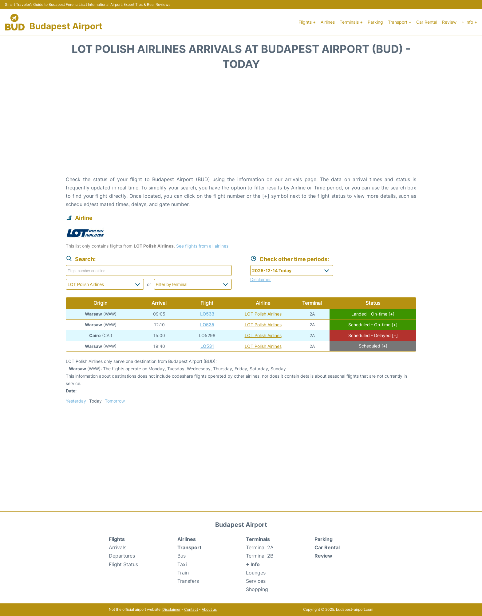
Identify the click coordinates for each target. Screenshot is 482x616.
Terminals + (351, 22)
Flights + (307, 22)
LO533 (207, 313)
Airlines (328, 22)
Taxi (182, 564)
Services (256, 581)
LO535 (207, 324)
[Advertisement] (241, 126)
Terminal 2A (260, 547)
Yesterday (76, 400)
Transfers (188, 581)
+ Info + (469, 22)
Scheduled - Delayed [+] (373, 335)
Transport (189, 547)
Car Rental (426, 22)
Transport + (399, 22)
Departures (122, 556)
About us (209, 609)
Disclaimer (171, 609)
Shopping (257, 589)
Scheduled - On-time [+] (372, 324)
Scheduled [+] (373, 346)
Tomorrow (115, 400)
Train (183, 573)
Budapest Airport (66, 26)
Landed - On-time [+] (372, 313)
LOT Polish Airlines (263, 313)
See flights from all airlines (202, 245)
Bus (181, 556)
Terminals (258, 539)
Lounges (256, 573)
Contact (191, 609)
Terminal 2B (259, 556)
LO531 (207, 346)
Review (449, 22)
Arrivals (117, 547)
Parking (375, 22)
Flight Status (123, 564)
